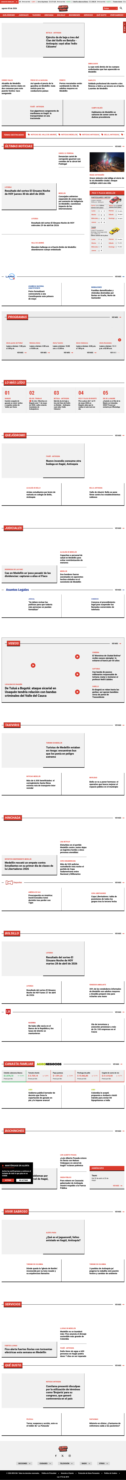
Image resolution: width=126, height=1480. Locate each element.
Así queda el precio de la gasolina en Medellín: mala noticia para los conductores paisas (42, 87)
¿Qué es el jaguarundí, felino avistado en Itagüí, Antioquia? (63, 1239)
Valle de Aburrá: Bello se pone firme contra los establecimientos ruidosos (104, 494)
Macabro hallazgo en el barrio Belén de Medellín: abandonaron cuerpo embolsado (53, 248)
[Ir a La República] (8, 1012)
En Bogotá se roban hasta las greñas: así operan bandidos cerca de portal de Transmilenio (105, 693)
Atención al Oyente (67, 1473)
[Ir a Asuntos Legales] (17, 589)
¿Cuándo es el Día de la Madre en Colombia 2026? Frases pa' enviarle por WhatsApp (111, 404)
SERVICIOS (88, 15)
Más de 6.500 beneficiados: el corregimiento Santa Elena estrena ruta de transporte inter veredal (40, 784)
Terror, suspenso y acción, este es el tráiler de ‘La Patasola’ (42, 1424)
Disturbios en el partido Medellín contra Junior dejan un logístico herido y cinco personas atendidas (73, 849)
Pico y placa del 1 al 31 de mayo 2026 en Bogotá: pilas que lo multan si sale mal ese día (86, 405)
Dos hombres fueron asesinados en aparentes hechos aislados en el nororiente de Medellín (71, 578)
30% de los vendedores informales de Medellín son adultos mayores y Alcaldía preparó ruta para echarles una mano (105, 993)
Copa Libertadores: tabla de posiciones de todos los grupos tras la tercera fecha (104, 899)
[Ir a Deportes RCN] (14, 883)
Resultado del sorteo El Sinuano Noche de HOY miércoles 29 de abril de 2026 (52, 224)
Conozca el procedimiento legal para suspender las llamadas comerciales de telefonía (103, 606)
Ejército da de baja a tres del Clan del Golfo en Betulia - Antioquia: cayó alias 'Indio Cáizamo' (62, 42)
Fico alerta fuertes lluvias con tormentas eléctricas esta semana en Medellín (28, 1351)
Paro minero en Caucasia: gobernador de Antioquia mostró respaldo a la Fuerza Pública (73, 1184)
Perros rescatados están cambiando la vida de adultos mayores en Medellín (70, 87)
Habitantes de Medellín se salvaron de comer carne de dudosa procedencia (104, 114)
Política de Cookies (110, 1473)
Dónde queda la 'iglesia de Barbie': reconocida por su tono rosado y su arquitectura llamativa (42, 1271)
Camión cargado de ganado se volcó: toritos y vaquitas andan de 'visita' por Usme (14, 404)
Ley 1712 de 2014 (63, 1477)
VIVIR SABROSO (116, 15)
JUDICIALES (24, 15)
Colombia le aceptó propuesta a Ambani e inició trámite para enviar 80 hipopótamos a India (104, 1097)
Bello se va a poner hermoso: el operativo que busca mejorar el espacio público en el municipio (103, 784)
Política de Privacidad (49, 1473)
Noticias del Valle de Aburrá (43, 135)
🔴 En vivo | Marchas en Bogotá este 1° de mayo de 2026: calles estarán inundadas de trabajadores (38, 405)
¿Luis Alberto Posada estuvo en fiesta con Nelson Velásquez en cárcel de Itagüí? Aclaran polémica (73, 1162)
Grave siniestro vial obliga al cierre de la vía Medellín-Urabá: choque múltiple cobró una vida (107, 180)
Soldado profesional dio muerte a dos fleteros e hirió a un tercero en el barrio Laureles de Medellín (106, 86)
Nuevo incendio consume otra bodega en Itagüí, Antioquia (63, 462)
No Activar (23, 1180)
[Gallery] (63, 338)
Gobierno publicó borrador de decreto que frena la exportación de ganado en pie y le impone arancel (41, 1097)
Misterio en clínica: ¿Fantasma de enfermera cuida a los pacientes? (105, 1424)
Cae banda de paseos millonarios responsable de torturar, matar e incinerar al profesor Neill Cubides (105, 676)
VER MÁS (21, 353)
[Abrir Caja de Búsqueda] (121, 8)
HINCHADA (48, 15)
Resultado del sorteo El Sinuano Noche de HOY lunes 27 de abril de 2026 (41, 992)
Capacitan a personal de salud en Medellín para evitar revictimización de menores (71, 559)
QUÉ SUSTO (101, 15)
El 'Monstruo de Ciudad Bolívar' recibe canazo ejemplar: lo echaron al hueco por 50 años (106, 658)
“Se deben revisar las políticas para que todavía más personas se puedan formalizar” (40, 606)
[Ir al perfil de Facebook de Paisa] (55, 1456)
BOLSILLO (61, 15)
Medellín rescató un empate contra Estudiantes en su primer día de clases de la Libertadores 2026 (29, 865)
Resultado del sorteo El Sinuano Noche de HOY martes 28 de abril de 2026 (61, 960)
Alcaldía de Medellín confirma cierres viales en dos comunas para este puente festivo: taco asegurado (13, 88)
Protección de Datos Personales (89, 1473)
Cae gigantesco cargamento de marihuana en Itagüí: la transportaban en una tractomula (44, 115)
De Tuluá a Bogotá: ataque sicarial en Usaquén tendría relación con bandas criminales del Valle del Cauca (30, 692)
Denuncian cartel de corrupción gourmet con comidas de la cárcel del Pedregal (70, 160)
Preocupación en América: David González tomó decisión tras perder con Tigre (40, 899)
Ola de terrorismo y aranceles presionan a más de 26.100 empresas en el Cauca (103, 1028)
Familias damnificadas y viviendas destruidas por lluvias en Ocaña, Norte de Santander (103, 294)
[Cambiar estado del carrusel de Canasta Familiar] (17, 2)
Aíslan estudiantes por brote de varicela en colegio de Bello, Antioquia (40, 494)
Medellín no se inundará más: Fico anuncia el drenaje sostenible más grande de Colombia (73, 1335)
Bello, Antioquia (111, 135)
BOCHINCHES (74, 15)
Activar (8, 1180)
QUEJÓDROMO (9, 15)
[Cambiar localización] (110, 8)
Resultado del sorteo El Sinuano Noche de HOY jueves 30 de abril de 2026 (27, 192)
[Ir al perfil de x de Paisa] (63, 1456)
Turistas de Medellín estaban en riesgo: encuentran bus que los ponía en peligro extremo (63, 752)
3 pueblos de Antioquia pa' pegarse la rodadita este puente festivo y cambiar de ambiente (104, 1271)
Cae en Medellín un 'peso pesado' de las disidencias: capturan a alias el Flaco (28, 574)
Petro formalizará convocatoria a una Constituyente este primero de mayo (41, 295)
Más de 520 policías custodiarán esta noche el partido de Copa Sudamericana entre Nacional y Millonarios (72, 869)
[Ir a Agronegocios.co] (49, 1064)
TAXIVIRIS (36, 15)
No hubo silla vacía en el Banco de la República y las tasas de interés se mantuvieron (41, 1030)
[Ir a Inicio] (63, 8)
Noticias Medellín (69, 135)
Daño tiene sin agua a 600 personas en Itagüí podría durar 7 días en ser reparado (73, 1354)
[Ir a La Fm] (10, 277)
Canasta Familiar (7, 2)
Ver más (119, 146)
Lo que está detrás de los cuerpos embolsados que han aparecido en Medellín (104, 69)
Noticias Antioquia (90, 135)
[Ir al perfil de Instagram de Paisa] (70, 1456)
